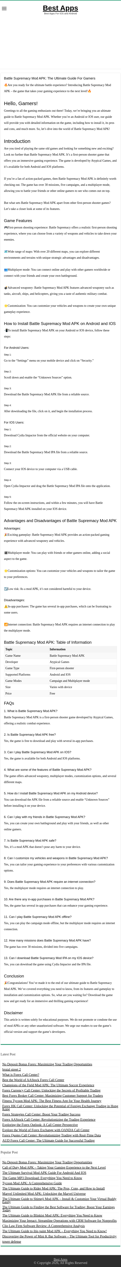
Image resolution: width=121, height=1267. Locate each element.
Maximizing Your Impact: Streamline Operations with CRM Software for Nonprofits (59, 1220)
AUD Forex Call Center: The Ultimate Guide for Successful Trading (48, 1140)
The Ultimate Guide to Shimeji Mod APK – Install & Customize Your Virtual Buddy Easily (59, 1200)
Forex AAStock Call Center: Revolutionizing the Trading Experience (49, 1119)
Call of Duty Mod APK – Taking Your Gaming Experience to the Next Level (54, 1167)
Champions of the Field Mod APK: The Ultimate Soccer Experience (48, 1085)
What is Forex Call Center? (20, 1075)
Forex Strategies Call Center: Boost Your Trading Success (41, 1114)
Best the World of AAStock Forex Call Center (33, 1080)
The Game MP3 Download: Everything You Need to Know (42, 1178)
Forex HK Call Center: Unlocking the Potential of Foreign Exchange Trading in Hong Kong (60, 1107)
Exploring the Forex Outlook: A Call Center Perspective (40, 1125)
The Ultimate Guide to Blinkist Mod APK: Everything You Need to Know (52, 1215)
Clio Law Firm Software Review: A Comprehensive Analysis (43, 1226)
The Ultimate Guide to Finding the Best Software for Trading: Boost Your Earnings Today (58, 1208)
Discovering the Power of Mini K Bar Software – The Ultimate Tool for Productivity (59, 1236)
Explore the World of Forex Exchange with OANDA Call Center (45, 1130)
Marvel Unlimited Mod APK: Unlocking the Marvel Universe (44, 1193)
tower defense (11, 1241)
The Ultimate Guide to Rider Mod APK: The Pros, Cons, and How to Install (53, 1188)
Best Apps (60, 8)
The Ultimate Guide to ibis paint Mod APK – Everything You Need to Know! (54, 1231)
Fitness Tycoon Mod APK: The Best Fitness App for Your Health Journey (51, 1101)
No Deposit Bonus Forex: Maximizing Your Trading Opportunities (47, 1064)
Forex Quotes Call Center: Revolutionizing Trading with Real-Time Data (51, 1135)
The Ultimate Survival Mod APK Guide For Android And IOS (44, 1173)
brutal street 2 (11, 1069)
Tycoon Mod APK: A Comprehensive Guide (32, 1183)
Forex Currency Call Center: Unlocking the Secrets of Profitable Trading (51, 1090)
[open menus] (4, 9)
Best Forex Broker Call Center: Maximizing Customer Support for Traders (52, 1095)
